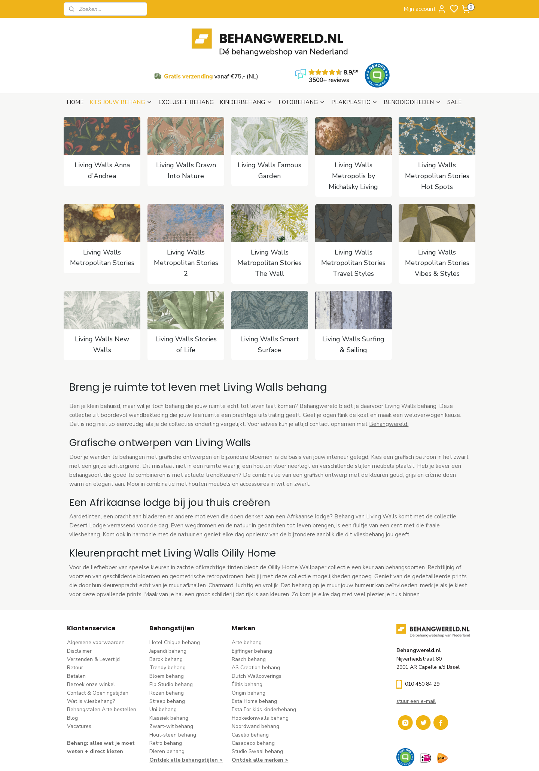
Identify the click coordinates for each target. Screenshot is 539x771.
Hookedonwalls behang (260, 681)
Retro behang (165, 706)
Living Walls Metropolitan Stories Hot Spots (437, 139)
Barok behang (166, 623)
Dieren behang (167, 715)
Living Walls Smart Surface (269, 308)
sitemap (303, 757)
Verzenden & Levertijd (93, 623)
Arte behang (247, 606)
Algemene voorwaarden (96, 606)
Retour (75, 631)
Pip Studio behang (171, 648)
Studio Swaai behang (257, 715)
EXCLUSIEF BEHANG (186, 66)
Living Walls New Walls (102, 308)
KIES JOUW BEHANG (120, 66)
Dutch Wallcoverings (256, 639)
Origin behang (248, 656)
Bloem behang (166, 639)
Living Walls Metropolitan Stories (102, 221)
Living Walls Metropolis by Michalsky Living (353, 139)
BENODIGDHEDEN (412, 66)
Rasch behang (249, 623)
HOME (75, 66)
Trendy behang (167, 631)
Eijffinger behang (252, 614)
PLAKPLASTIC (354, 66)
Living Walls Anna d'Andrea (102, 134)
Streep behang (167, 664)
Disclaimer (79, 614)
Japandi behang (167, 614)
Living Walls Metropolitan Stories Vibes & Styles (437, 226)
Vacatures (79, 690)
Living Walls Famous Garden (269, 134)
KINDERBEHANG (246, 66)
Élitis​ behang (247, 648)
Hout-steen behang (172, 698)
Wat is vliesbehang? (91, 664)
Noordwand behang (255, 690)
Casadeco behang (253, 706)
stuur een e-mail (416, 664)
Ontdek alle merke (256, 723)
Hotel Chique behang (174, 606)
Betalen (76, 639)
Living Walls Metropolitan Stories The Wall (269, 226)
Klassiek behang (168, 681)
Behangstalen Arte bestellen (101, 673)
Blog (72, 681)
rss (316, 757)
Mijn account (425, 8)
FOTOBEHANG (301, 66)
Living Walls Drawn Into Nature (186, 134)
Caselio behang (250, 698)
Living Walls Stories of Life (185, 308)
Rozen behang (166, 656)
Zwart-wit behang (171, 690)
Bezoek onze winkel (91, 648)
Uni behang (163, 673)
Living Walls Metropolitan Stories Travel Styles (353, 226)
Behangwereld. (388, 387)
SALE (454, 66)
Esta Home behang (254, 664)
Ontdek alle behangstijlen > (186, 723)
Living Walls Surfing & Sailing (353, 308)
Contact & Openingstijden (97, 656)
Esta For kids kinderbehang (264, 673)
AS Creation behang (256, 631)
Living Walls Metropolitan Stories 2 (185, 226)
